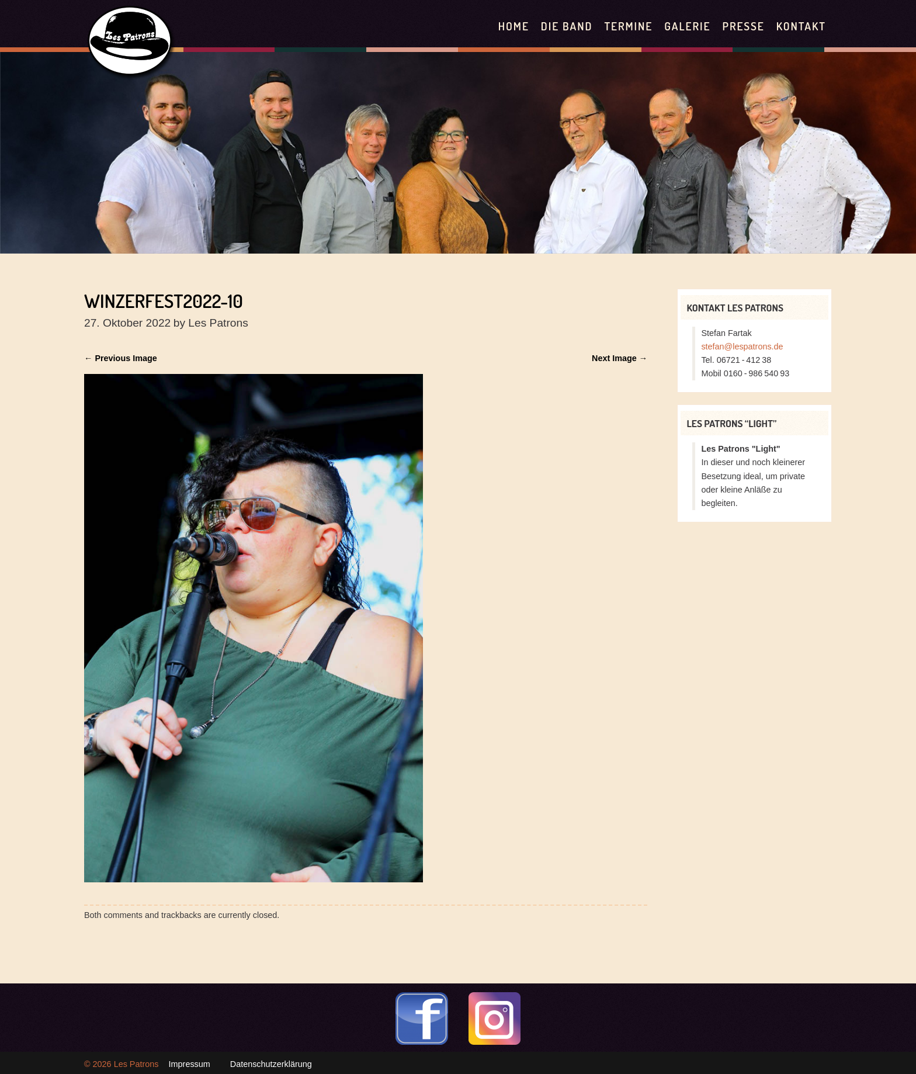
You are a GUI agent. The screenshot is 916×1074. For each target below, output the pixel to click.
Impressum (189, 1064)
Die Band (567, 26)
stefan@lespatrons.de (742, 346)
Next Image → (619, 358)
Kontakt (801, 26)
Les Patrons (136, 1064)
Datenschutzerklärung (271, 1064)
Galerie (687, 26)
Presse (743, 26)
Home (513, 26)
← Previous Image (120, 358)
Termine (628, 26)
